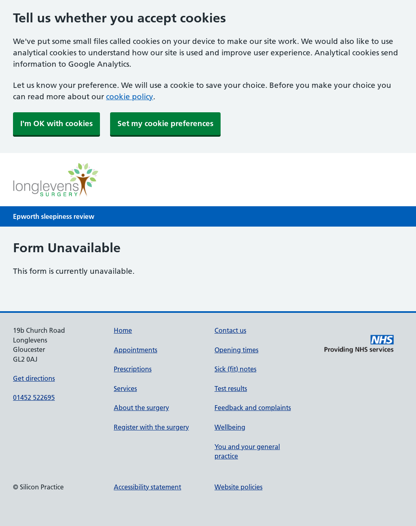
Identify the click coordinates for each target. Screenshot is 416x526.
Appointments (135, 350)
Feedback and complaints (252, 408)
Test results (230, 388)
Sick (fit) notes (235, 369)
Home (123, 330)
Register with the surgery (151, 427)
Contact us (230, 330)
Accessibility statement (147, 487)
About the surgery (141, 408)
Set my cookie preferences (165, 123)
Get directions (34, 378)
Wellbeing (229, 427)
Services (125, 388)
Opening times (236, 350)
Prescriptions (133, 369)
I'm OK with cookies (56, 123)
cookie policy (129, 96)
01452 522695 (34, 397)
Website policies (238, 487)
